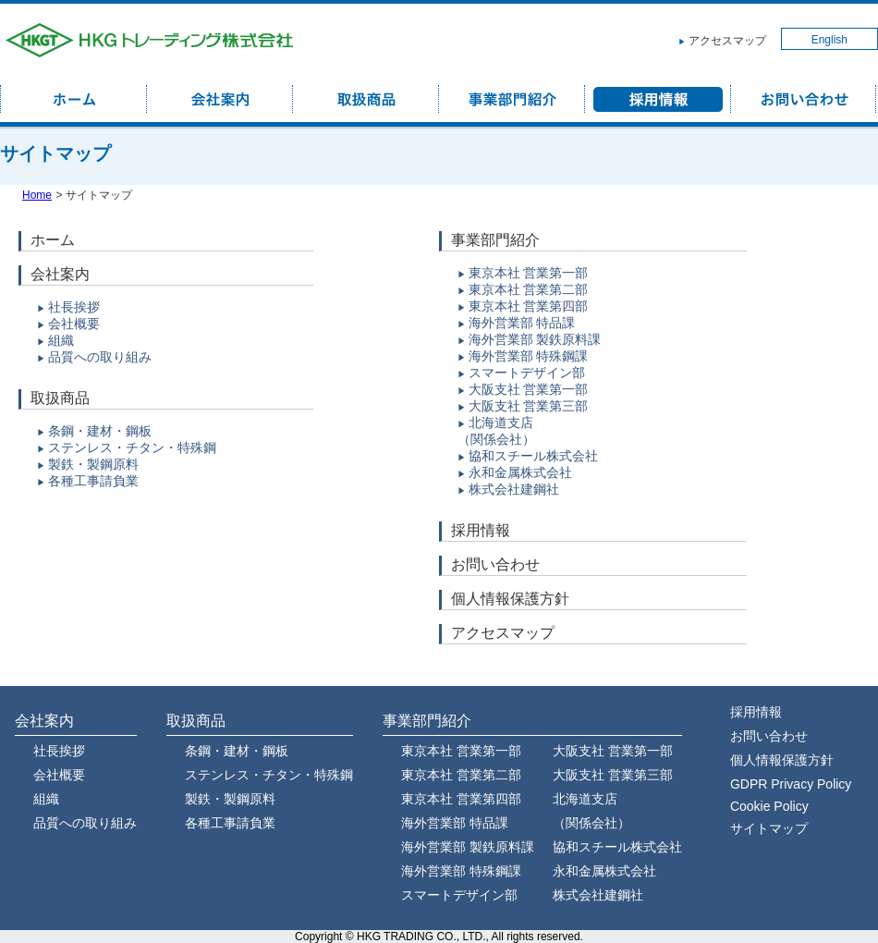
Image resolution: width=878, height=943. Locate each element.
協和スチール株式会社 (533, 455)
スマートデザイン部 (527, 372)
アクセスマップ (727, 40)
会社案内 (60, 274)
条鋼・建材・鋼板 (100, 430)
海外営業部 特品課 (522, 322)
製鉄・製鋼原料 (93, 464)
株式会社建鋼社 (514, 489)
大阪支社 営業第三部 (529, 405)
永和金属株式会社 (520, 472)
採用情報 (480, 530)
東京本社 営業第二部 (529, 289)
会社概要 (74, 323)
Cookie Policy (769, 806)
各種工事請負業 (93, 480)
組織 (61, 340)
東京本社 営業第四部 (529, 306)
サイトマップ (769, 828)
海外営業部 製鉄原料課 (535, 339)
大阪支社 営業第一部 (529, 389)
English (829, 39)
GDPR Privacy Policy (790, 784)
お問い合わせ (495, 564)
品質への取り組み (100, 356)
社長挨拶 (74, 307)
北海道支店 (501, 422)
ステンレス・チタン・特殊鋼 (132, 447)
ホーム (52, 240)
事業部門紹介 (495, 240)
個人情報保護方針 (510, 598)
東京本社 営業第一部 (529, 272)
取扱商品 (60, 398)
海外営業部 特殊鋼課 (529, 356)
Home (37, 195)
